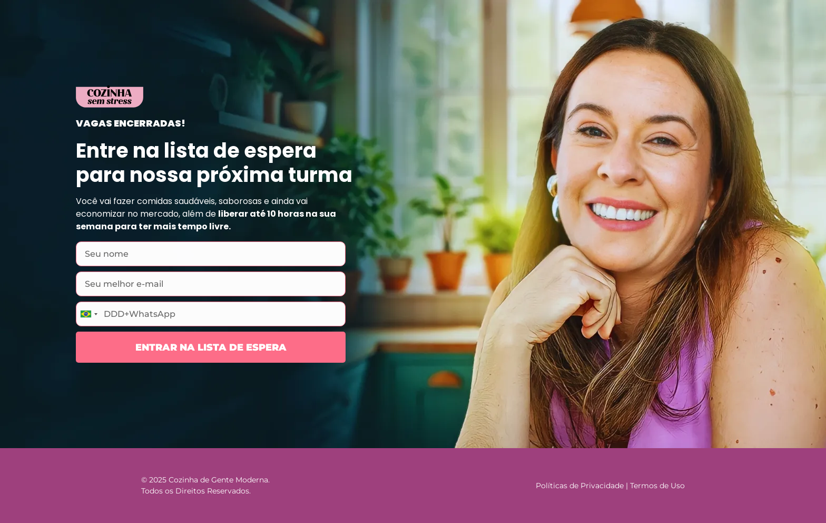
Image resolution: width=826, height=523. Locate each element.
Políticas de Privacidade (580, 485)
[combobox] (88, 314)
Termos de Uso (657, 485)
